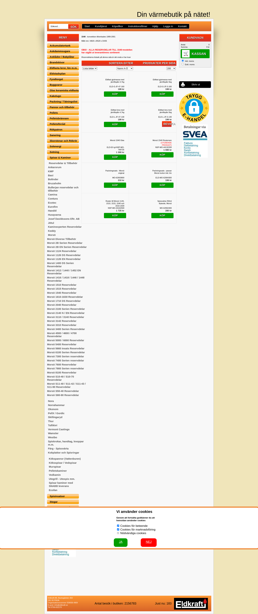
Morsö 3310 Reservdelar (61, 325)
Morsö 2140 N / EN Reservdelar (65, 312)
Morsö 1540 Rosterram (162, 142)
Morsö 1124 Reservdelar (61, 251)
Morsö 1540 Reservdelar (61, 292)
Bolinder (53, 179)
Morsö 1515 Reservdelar (61, 288)
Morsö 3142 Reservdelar (61, 320)
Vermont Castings (59, 429)
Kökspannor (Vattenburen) (65, 458)
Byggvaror (56, 84)
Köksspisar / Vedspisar (63, 462)
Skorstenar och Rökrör (63, 140)
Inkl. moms (189, 61)
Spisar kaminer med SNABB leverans (61, 484)
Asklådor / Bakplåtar (62, 56)
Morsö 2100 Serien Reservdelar (66, 308)
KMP (50, 171)
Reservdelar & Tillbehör (63, 163)
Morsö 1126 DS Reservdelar (64, 255)
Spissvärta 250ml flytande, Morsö (164, 202)
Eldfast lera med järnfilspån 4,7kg (117, 111)
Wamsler (53, 433)
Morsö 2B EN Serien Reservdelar (67, 246)
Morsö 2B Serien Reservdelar (64, 242)
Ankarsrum (54, 167)
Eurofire (53, 206)
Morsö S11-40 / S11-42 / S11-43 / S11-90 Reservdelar (66, 385)
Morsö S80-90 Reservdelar (63, 395)
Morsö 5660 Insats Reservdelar (65, 348)
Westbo (52, 437)
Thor (50, 421)
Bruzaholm (54, 183)
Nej (149, 542)
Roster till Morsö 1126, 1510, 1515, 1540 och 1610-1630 (115, 203)
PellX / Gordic (56, 413)
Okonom (53, 409)
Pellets (54, 112)
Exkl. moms (190, 64)
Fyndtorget (56, 79)
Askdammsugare (60, 51)
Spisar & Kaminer (60, 157)
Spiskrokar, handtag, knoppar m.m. (66, 443)
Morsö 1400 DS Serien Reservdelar (60, 265)
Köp (115, 93)
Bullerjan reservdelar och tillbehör (63, 189)
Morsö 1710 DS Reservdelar (64, 300)
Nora (51, 401)
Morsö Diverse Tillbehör (61, 239)
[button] (194, 108)
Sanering (55, 135)
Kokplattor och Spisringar (63, 452)
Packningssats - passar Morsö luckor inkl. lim (162, 172)
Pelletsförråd (57, 123)
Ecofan (53, 490)
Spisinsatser (57, 496)
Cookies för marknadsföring (137, 529)
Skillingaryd (55, 417)
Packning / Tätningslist (63, 101)
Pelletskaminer (58, 470)
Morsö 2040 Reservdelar (61, 304)
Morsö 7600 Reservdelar (61, 364)
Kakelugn (55, 96)
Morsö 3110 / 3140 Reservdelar (65, 317)
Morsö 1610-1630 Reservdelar (65, 296)
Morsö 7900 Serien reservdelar (65, 368)
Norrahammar (56, 405)
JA (120, 542)
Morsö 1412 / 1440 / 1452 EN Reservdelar (64, 272)
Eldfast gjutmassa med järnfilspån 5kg (162, 81)
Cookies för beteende (134, 525)
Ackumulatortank (60, 45)
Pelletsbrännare (59, 118)
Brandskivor (57, 62)
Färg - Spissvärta (58, 448)
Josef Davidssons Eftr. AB (63, 218)
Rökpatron (56, 129)
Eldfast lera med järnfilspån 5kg (165, 111)
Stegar (54, 501)
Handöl (52, 210)
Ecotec (52, 202)
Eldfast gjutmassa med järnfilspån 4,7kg (114, 81)
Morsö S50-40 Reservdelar (63, 391)
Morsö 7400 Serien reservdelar (65, 360)
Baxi (50, 175)
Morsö (52, 234)
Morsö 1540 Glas (117, 140)
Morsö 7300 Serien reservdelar (65, 356)
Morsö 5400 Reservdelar (61, 344)
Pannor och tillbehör (62, 107)
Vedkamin (55, 474)
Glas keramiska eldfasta (64, 90)
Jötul (51, 222)
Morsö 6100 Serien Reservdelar (66, 352)
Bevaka (167, 124)
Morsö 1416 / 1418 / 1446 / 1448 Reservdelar (65, 279)
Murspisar (55, 466)
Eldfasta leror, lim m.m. (63, 68)
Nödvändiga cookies (133, 533)
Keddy (52, 230)
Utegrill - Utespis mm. (62, 478)
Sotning (54, 151)
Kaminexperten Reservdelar (64, 226)
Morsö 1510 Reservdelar (61, 284)
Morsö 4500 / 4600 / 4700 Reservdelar (62, 335)
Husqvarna (54, 214)
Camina (52, 194)
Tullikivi (52, 425)
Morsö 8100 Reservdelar (61, 372)
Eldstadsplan (57, 73)
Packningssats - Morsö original (114, 172)
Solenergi (55, 146)
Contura (53, 198)
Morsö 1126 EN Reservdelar (64, 259)
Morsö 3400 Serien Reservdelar (66, 329)
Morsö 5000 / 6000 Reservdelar (65, 340)
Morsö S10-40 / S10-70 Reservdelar (60, 378)
